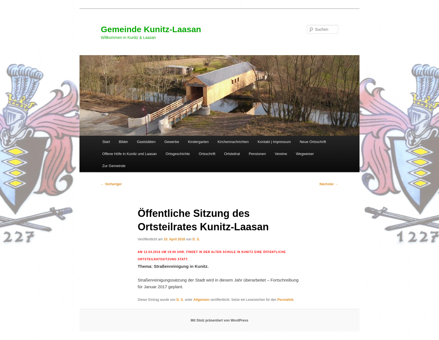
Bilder (123, 142)
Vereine (281, 154)
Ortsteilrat (232, 154)
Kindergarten (198, 142)
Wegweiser (305, 154)
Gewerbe (171, 142)
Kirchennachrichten (233, 142)
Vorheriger (111, 184)
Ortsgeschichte (178, 154)
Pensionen (257, 154)
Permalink (285, 300)
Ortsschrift (207, 154)
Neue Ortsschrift (313, 142)
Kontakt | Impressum (274, 142)
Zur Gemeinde (113, 166)
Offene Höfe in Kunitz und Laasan (129, 154)
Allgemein (201, 300)
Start (106, 142)
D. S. (196, 239)
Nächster (328, 184)
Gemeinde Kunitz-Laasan (151, 29)
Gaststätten (146, 142)
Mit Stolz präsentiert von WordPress (219, 320)
